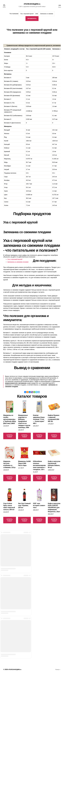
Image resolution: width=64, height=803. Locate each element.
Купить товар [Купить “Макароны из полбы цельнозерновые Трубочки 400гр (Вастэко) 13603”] (10, 436)
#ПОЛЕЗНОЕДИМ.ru (32, 4)
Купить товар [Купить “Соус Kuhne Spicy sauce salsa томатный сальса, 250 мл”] (10, 520)
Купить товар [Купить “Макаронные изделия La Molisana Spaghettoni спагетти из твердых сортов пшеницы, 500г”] (24, 436)
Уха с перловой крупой (14, 259)
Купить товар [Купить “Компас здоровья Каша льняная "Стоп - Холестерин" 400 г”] (39, 436)
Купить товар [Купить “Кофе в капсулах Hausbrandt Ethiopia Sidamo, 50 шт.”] (54, 478)
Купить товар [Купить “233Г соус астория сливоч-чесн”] (39, 520)
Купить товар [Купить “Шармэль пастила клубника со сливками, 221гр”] (10, 478)
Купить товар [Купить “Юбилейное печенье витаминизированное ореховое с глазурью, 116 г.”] (39, 478)
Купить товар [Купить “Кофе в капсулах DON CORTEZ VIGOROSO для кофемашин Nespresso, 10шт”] (54, 520)
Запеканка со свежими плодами (17, 262)
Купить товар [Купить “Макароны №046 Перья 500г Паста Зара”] (24, 478)
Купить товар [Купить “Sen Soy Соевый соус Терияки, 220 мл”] (24, 520)
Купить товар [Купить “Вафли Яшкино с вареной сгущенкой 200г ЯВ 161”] (54, 436)
